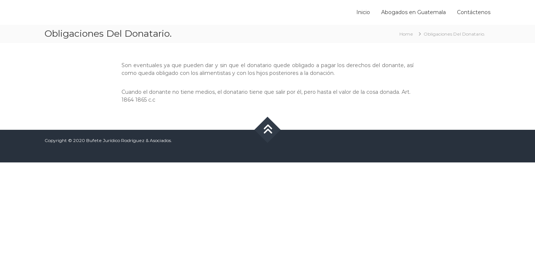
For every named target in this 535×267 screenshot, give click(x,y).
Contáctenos (473, 12)
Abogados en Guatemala (413, 12)
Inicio (363, 12)
